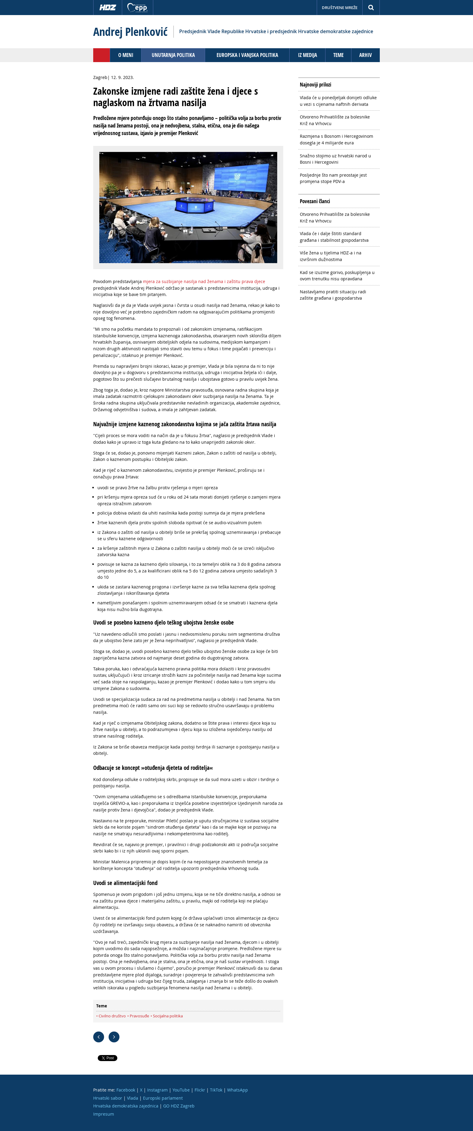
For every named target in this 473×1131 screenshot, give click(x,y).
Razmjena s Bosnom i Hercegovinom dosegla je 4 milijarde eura (336, 139)
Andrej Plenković (130, 31)
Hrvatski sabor (107, 1098)
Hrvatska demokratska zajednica (125, 1106)
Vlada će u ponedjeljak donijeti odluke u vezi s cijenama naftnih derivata (338, 101)
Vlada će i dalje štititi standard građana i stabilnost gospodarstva (334, 237)
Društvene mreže (339, 7)
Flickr (200, 1090)
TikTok (216, 1090)
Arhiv (365, 55)
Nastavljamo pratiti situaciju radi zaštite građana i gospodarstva (333, 295)
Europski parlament (163, 1098)
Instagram (157, 1090)
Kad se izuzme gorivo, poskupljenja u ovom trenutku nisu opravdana (337, 275)
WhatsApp (237, 1090)
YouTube (181, 1090)
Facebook (125, 1090)
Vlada (132, 1098)
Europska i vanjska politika (247, 55)
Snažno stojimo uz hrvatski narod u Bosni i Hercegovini (335, 159)
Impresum (103, 1114)
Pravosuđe (139, 1016)
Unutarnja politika (173, 55)
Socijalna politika (168, 1016)
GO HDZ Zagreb (179, 1106)
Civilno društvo (112, 1016)
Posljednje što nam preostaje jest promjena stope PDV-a (333, 178)
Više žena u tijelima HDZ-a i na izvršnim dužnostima (330, 256)
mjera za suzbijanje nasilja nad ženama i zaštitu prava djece (204, 281)
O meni (125, 55)
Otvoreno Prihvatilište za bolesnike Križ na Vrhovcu (335, 120)
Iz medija (307, 55)
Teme (338, 55)
